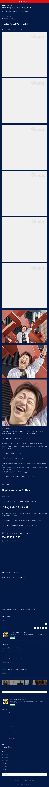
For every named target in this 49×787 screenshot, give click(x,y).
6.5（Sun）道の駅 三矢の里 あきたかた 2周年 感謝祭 (15, 669)
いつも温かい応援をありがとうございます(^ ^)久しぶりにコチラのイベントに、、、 (19, 650)
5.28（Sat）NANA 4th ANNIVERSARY (17, 736)
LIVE (3, 5)
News (11, 747)
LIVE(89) (4, 620)
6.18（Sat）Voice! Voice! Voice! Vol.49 (12, 658)
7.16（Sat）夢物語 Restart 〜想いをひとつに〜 (13, 648)
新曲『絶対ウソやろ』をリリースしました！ (18, 712)
